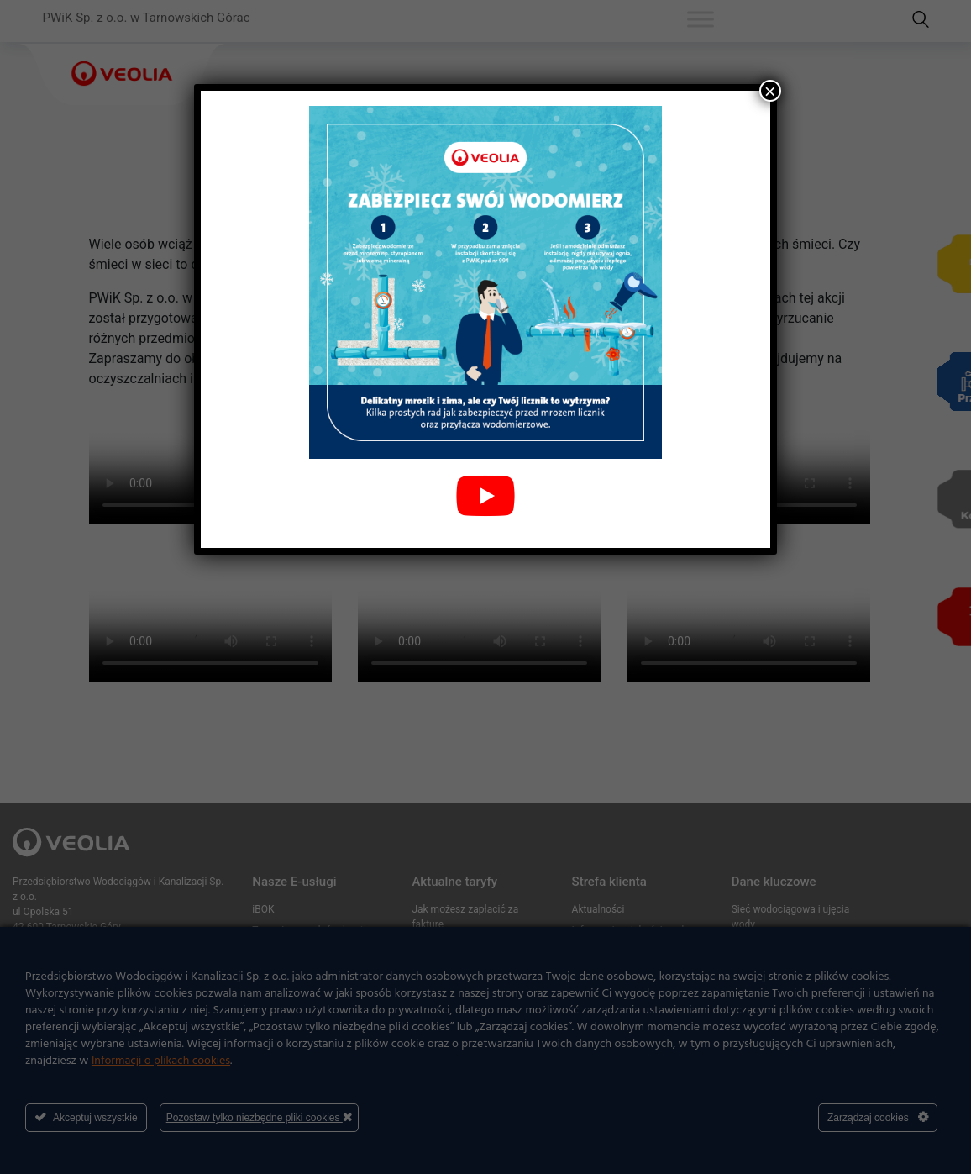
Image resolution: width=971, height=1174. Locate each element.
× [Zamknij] (770, 91)
